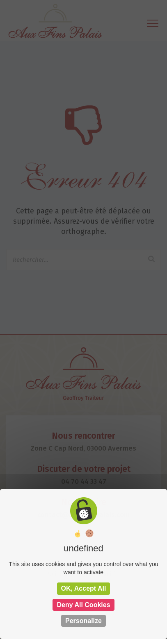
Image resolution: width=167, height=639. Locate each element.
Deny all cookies (83, 604)
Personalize (83, 620)
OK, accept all (83, 588)
